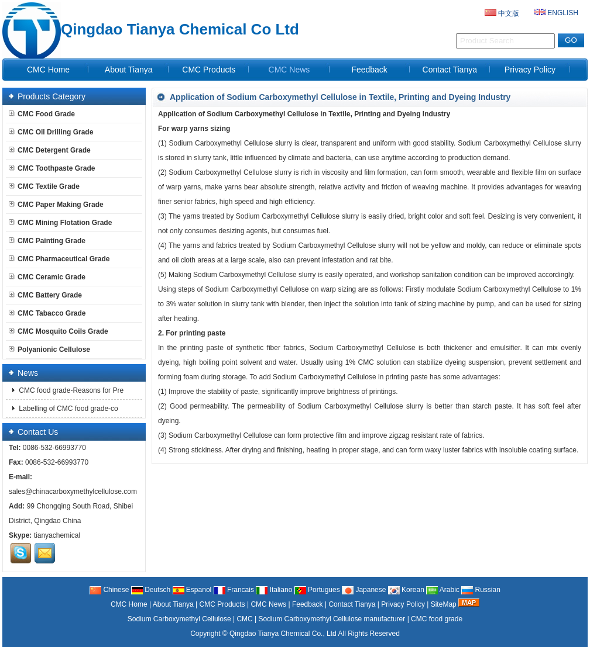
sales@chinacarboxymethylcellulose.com (73, 491)
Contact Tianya (450, 69)
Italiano (274, 590)
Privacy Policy (530, 69)
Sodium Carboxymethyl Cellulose (179, 619)
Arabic (442, 590)
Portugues (317, 590)
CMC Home (48, 69)
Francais (234, 590)
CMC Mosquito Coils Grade (58, 331)
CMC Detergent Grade (50, 150)
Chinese (109, 590)
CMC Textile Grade (44, 186)
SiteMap (444, 604)
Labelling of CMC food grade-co (67, 408)
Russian (480, 590)
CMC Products (208, 69)
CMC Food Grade (42, 114)
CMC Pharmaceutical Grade (59, 259)
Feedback (369, 69)
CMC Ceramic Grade (47, 277)
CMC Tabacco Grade (47, 313)
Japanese (364, 590)
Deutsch (150, 590)
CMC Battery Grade (45, 295)
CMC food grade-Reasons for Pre (70, 390)
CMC (244, 619)
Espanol (192, 590)
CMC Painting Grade (47, 241)
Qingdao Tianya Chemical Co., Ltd (283, 633)
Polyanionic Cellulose (49, 349)
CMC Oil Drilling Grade (51, 132)
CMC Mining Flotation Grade (60, 223)
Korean (406, 590)
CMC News (289, 69)
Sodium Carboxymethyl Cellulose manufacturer (332, 619)
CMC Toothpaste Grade (52, 168)
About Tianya (129, 69)
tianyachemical (57, 535)
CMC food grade (436, 619)
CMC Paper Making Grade (56, 204)
